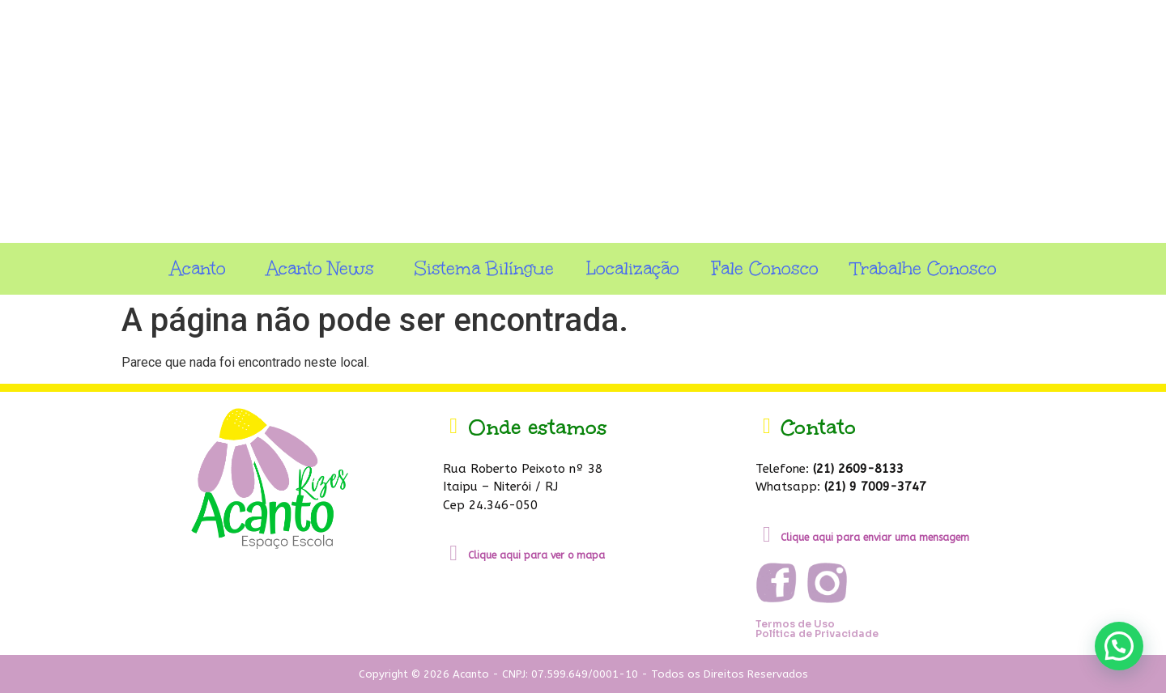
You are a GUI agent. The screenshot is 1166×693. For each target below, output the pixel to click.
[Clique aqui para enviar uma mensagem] (766, 535)
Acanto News (324, 268)
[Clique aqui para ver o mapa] (454, 553)
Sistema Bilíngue (484, 268)
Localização (632, 268)
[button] (1119, 646)
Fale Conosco (765, 268)
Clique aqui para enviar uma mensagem (875, 537)
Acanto (202, 268)
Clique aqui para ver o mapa (536, 555)
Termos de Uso (795, 624)
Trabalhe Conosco (924, 268)
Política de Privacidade (817, 633)
